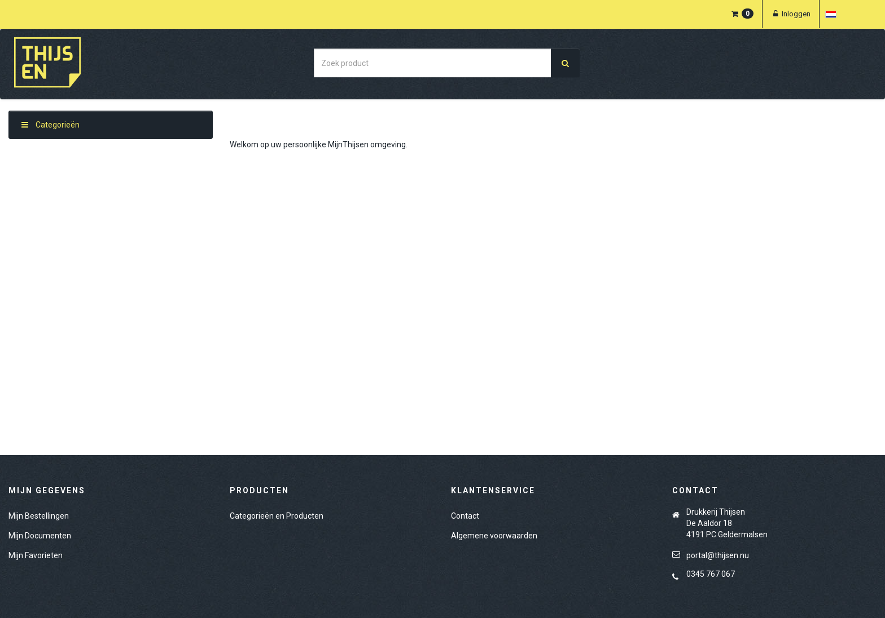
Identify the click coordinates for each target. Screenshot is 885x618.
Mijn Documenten (39, 535)
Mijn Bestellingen (38, 515)
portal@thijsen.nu (717, 555)
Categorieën (50, 124)
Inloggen (791, 14)
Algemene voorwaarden (494, 535)
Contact (465, 515)
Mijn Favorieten (35, 555)
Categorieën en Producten (276, 515)
